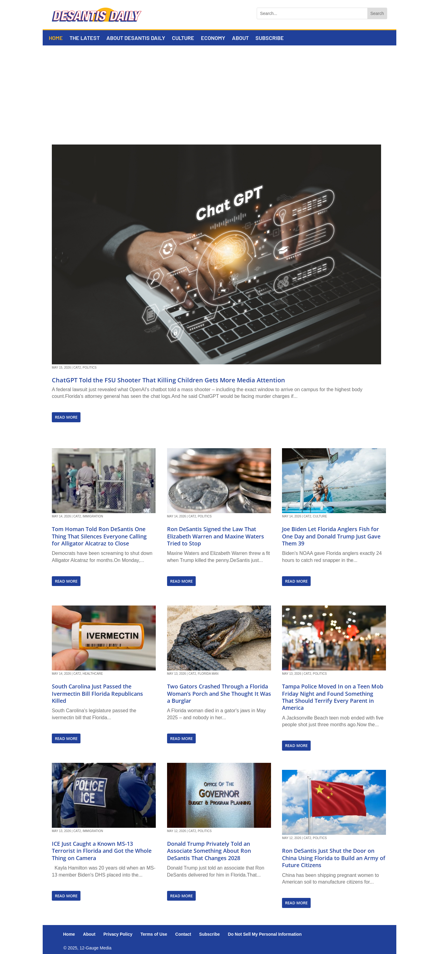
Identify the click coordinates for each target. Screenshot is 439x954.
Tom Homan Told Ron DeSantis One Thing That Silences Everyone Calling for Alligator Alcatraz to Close (99, 536)
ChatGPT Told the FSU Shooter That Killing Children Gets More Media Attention (168, 380)
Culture (183, 38)
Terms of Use (154, 934)
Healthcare (93, 673)
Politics (90, 367)
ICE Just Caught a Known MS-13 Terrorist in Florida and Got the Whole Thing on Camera (102, 851)
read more (66, 417)
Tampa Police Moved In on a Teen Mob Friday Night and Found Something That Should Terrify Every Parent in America (332, 697)
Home (56, 38)
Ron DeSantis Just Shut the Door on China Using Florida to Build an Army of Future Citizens (333, 858)
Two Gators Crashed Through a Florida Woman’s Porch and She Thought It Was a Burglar (219, 693)
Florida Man (208, 673)
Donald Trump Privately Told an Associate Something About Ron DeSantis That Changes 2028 (209, 851)
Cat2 (77, 367)
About (240, 38)
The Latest (85, 38)
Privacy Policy (117, 934)
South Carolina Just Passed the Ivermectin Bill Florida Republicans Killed (97, 693)
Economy (213, 38)
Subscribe (269, 38)
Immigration (93, 516)
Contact (183, 934)
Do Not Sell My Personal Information (265, 934)
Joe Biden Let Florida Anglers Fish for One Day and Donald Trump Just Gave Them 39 (331, 536)
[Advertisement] (219, 91)
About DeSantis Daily (135, 38)
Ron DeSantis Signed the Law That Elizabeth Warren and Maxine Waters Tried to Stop (215, 536)
